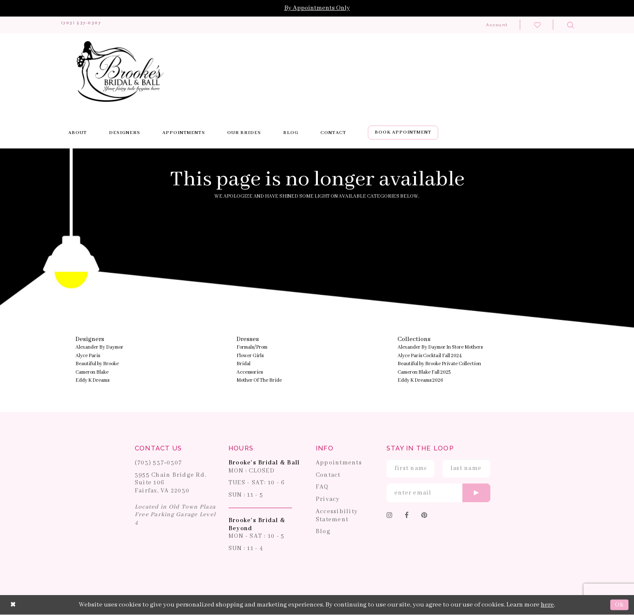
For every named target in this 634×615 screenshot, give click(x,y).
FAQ (322, 487)
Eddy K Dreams (92, 380)
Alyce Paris (87, 356)
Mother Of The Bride (259, 380)
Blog (323, 532)
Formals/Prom (251, 347)
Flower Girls (250, 356)
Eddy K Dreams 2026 (420, 380)
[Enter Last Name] (466, 468)
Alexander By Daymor (99, 347)
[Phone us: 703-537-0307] (90, 25)
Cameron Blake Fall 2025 (424, 372)
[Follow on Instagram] (389, 516)
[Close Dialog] (13, 605)
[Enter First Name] (410, 468)
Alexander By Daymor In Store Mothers (440, 347)
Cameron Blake (91, 372)
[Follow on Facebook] (406, 516)
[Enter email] (438, 493)
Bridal (243, 364)
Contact (328, 475)
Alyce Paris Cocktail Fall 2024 (430, 356)
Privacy (328, 499)
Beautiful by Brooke (97, 364)
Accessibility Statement (337, 516)
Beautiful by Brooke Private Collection (439, 364)
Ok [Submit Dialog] (619, 605)
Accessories (249, 372)
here (547, 605)
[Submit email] (476, 493)
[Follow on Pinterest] (424, 516)
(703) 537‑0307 (158, 463)
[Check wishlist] (537, 25)
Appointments (339, 463)
